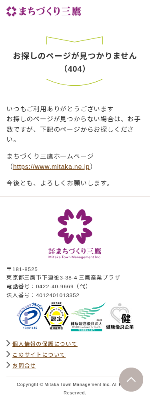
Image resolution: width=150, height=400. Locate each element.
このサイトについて (39, 354)
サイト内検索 (119, 10)
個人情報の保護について (45, 344)
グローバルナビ (137, 10)
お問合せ (24, 365)
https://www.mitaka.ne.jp (51, 166)
